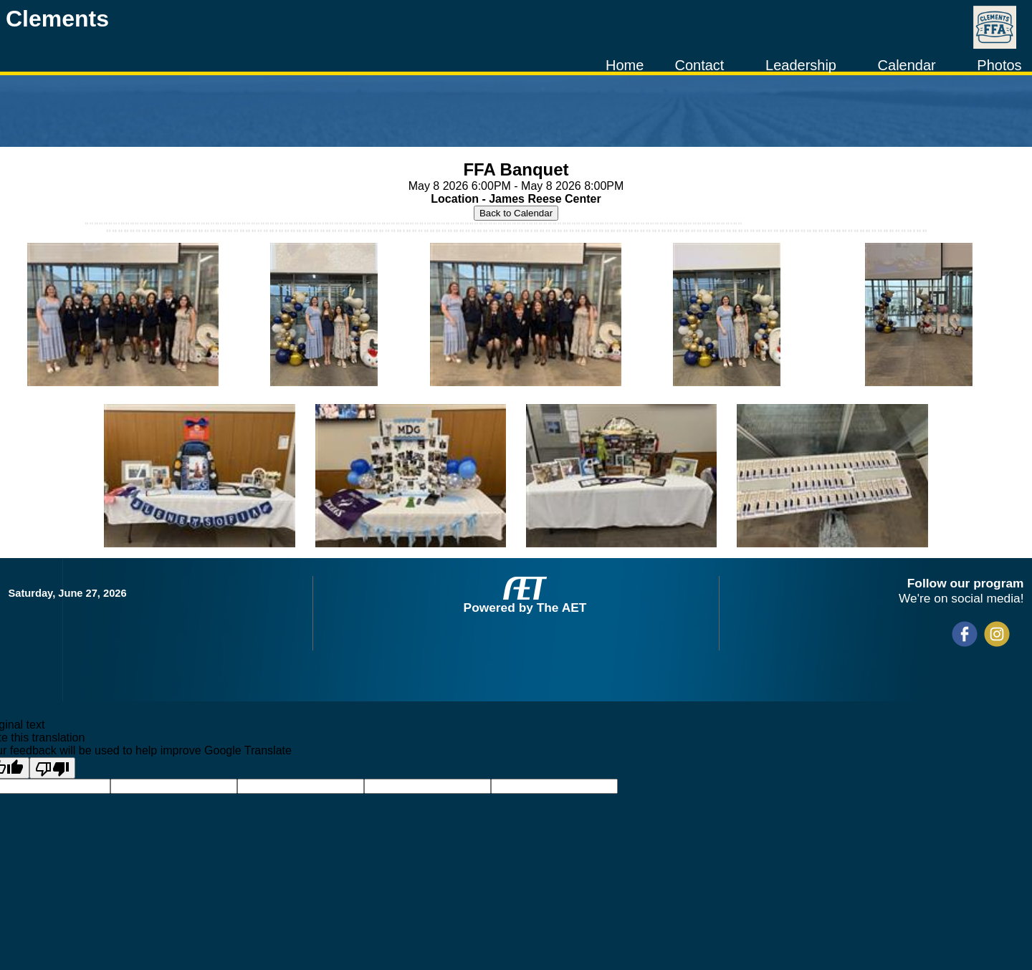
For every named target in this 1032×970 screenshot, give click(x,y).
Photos (999, 65)
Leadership (800, 65)
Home (625, 65)
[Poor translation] (52, 768)
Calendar (907, 65)
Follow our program (965, 583)
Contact (699, 65)
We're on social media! (961, 598)
